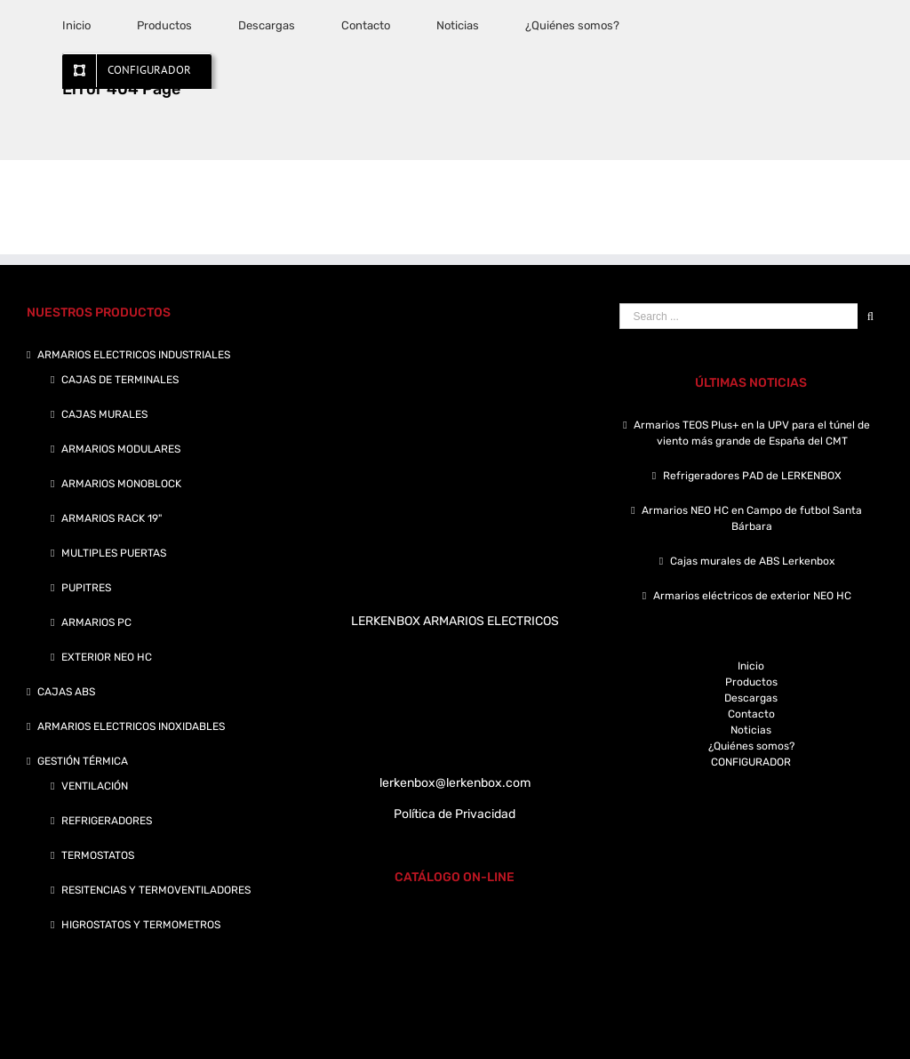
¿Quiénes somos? (751, 746)
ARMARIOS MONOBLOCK (121, 483)
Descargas (751, 698)
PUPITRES (86, 588)
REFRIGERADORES (106, 820)
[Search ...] (738, 316)
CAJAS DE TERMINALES (120, 379)
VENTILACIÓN (94, 786)
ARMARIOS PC (96, 622)
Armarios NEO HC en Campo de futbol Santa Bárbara (752, 518)
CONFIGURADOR (751, 762)
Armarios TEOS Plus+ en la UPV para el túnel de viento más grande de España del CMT (752, 433)
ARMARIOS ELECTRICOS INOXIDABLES (131, 726)
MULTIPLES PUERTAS (113, 553)
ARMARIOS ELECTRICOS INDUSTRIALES (133, 355)
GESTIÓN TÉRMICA (82, 761)
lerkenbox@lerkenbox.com (455, 782)
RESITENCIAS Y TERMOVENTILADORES (156, 890)
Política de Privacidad (454, 814)
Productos (751, 682)
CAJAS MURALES (104, 414)
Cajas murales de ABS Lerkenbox (752, 561)
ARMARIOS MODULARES (120, 449)
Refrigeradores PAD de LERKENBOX (752, 475)
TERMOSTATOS (97, 855)
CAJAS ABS (66, 692)
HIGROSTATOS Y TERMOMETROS (140, 925)
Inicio (751, 666)
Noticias (750, 730)
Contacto (751, 714)
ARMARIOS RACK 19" (111, 518)
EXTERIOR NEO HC (106, 657)
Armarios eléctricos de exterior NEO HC (752, 596)
